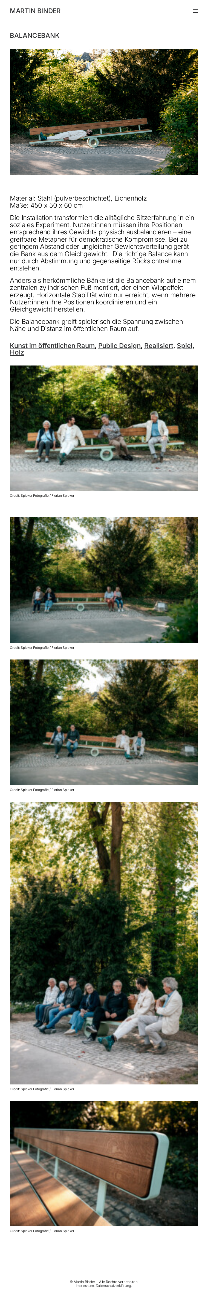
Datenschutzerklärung (113, 1285)
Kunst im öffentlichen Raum (52, 346)
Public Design (119, 346)
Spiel (184, 346)
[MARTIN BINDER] (104, 11)
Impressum (85, 1285)
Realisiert (158, 346)
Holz (17, 352)
